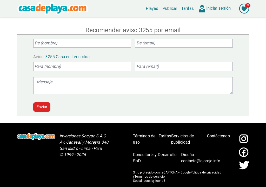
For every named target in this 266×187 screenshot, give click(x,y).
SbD (137, 160)
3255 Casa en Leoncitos (67, 56)
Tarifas (165, 135)
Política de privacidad (206, 172)
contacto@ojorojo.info (200, 160)
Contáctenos (218, 135)
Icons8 (160, 181)
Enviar (41, 106)
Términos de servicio (150, 176)
